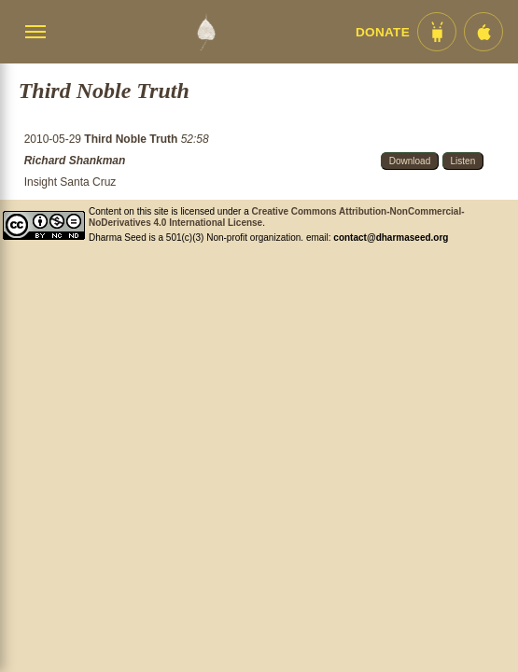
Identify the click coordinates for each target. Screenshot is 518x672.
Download (409, 161)
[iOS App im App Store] (483, 31)
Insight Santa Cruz (70, 182)
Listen (463, 161)
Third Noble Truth (132, 139)
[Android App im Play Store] (436, 31)
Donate (383, 32)
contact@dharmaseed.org (390, 237)
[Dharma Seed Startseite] (206, 31)
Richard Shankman (75, 160)
